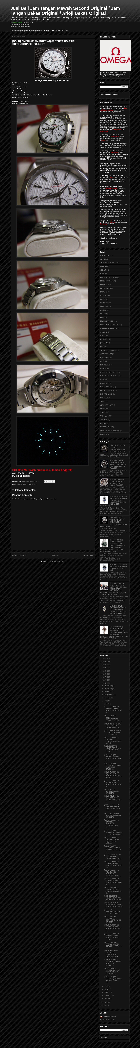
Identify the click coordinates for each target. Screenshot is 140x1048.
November (108, 689)
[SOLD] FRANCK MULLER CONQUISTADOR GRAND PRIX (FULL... (113, 718)
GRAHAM (103, 332)
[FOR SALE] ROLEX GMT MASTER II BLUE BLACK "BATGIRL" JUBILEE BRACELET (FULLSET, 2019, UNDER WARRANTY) (114, 501)
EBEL (102, 317)
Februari (108, 995)
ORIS (102, 379)
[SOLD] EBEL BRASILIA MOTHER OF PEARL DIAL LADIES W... (112, 732)
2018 (105, 674)
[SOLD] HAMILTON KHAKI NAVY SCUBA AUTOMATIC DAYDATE (113, 904)
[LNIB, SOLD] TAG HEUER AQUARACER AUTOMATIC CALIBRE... (113, 766)
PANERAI (103, 383)
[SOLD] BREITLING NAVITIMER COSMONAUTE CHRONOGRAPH (111, 953)
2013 (105, 1005)
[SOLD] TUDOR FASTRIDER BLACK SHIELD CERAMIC (112, 911)
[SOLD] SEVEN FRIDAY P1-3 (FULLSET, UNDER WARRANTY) (112, 726)
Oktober (108, 692)
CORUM (103, 310)
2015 (105, 683)
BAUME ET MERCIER (108, 277)
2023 (105, 659)
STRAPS (103, 412)
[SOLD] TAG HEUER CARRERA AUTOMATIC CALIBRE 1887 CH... (113, 740)
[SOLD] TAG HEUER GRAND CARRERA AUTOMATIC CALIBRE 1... (113, 864)
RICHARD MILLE (106, 394)
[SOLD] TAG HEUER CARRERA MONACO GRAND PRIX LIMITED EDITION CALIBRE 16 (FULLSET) (117, 464)
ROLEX (103, 398)
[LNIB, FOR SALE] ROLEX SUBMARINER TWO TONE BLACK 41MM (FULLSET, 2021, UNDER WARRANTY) (117, 609)
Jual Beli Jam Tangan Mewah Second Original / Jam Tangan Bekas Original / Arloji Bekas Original (65, 11)
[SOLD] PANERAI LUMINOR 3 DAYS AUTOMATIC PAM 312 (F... (113, 890)
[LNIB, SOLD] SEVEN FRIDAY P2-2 (117, 446)
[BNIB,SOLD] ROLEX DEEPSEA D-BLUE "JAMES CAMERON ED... (112, 807)
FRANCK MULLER (106, 321)
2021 (105, 665)
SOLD (34, 484)
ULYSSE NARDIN (106, 427)
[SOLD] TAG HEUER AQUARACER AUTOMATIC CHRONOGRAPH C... (112, 873)
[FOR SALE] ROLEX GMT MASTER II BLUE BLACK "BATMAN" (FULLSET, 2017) (118, 567)
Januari (107, 998)
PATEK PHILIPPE (106, 387)
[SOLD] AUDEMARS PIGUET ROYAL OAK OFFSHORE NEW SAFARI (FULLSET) (117, 482)
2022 (105, 662)
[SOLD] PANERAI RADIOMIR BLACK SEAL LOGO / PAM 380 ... (113, 945)
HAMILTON (104, 339)
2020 (105, 668)
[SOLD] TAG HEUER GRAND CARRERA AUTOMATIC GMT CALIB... (111, 936)
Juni (106, 704)
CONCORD (104, 306)
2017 (105, 677)
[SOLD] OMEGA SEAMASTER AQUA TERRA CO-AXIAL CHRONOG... (112, 971)
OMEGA (103, 368)
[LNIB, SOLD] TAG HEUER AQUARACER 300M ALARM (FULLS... (113, 898)
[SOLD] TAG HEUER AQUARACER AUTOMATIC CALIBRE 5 (113, 783)
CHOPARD (104, 303)
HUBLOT (103, 343)
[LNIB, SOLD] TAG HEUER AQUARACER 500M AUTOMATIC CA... (113, 979)
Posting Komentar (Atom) (57, 561)
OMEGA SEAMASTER (24, 484)
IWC (101, 347)
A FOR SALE (104, 255)
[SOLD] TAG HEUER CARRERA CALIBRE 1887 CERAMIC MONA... (112, 840)
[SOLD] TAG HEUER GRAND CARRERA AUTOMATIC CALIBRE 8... (113, 709)
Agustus (108, 698)
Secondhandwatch (109, 1016)
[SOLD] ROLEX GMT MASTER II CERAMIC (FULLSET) (112, 815)
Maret (107, 992)
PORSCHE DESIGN (107, 390)
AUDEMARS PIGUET (107, 263)
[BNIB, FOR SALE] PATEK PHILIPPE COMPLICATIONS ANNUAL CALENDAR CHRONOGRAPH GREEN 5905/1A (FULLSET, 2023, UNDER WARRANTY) (112, 545)
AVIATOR (103, 266)
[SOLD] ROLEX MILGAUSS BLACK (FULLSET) (111, 791)
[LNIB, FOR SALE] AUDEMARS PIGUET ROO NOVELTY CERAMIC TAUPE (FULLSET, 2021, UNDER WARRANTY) (114, 521)
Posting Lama (88, 555)
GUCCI (102, 336)
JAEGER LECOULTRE (108, 350)
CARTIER (103, 295)
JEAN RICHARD (106, 354)
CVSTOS (103, 314)
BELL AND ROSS (106, 281)
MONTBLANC (105, 365)
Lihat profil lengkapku (107, 1019)
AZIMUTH (103, 270)
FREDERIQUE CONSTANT (110, 325)
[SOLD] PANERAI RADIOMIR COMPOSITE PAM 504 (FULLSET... (113, 919)
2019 (105, 671)
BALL (102, 274)
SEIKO (102, 401)
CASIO (102, 299)
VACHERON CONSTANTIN (110, 430)
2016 (105, 680)
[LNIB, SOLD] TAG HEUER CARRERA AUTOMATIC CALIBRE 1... (113, 757)
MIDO (102, 361)
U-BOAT (103, 423)
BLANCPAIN (104, 284)
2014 (105, 1002)
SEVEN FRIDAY (106, 405)
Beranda (54, 555)
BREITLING (104, 288)
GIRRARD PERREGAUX (109, 328)
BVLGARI (103, 292)
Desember (108, 686)
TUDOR (103, 420)
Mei (106, 986)
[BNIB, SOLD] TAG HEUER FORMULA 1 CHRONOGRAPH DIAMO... (112, 749)
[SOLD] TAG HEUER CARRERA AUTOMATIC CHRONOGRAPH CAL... (111, 823)
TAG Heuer (104, 416)
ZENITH (103, 434)
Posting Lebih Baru (19, 555)
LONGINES (104, 357)
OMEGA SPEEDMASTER (109, 376)
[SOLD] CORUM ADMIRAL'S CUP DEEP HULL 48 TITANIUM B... (113, 832)
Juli (106, 701)
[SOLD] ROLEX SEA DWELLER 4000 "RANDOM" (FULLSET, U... (113, 798)
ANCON (103, 259)
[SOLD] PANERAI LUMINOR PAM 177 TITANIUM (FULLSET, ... (112, 849)
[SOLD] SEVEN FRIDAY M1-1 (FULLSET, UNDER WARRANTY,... (113, 856)
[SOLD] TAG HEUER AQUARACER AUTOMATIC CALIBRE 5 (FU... (113, 774)
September (109, 695)
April (106, 989)
